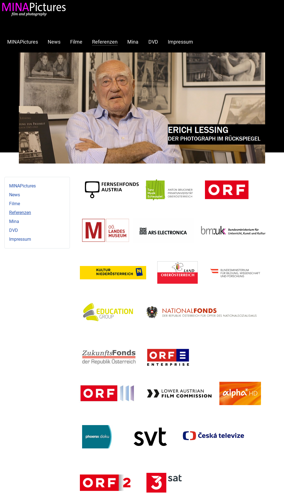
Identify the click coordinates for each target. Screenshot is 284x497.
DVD (153, 42)
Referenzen (105, 42)
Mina (132, 42)
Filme (76, 42)
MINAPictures (22, 42)
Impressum (180, 42)
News (54, 42)
